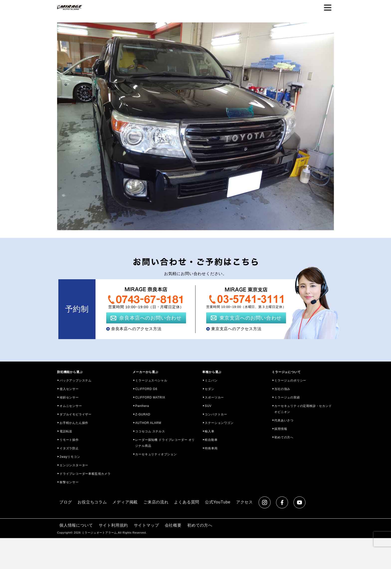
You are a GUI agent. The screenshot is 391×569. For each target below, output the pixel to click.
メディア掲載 (125, 502)
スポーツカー (214, 397)
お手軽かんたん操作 (74, 423)
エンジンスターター (74, 465)
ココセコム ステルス (150, 431)
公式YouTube (217, 502)
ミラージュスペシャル (151, 380)
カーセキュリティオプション (156, 454)
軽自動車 (211, 440)
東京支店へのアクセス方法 (236, 329)
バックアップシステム (76, 380)
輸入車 (209, 431)
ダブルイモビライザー (76, 414)
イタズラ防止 (69, 448)
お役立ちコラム (92, 502)
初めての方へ (283, 437)
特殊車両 (211, 448)
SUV (208, 406)
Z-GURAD (142, 414)
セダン (209, 389)
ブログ (65, 502)
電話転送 (66, 431)
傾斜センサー (69, 397)
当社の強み (282, 389)
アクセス (244, 502)
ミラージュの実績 (287, 397)
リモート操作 (69, 440)
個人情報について (76, 525)
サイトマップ (146, 525)
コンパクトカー (216, 414)
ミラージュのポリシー (290, 380)
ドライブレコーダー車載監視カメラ (85, 473)
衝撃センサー (69, 482)
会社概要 (173, 525)
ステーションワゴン (219, 423)
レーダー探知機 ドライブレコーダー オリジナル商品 (165, 443)
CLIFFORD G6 (146, 389)
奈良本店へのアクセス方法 (136, 329)
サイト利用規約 (113, 525)
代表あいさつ (283, 420)
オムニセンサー (71, 406)
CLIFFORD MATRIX (150, 397)
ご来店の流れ (156, 502)
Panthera (142, 406)
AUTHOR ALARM (148, 423)
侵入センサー (69, 389)
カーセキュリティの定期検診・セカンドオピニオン (303, 409)
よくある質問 (186, 502)
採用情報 (280, 429)
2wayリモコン (70, 457)
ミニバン (211, 380)
